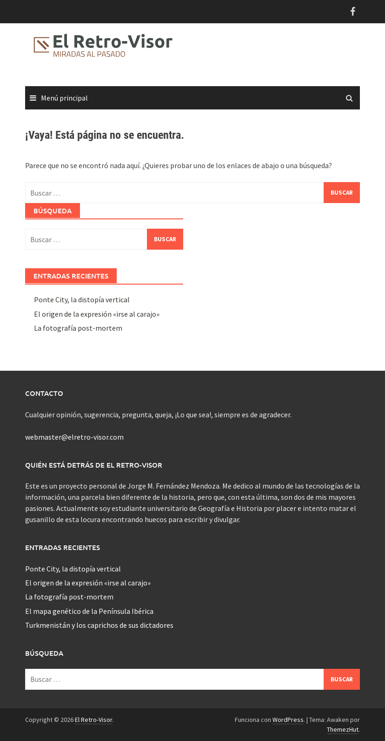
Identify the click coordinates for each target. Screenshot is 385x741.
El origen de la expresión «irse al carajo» (96, 314)
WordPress (288, 719)
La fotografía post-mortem (78, 328)
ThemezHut (342, 729)
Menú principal (64, 97)
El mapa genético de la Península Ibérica (89, 611)
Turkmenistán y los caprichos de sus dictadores (99, 625)
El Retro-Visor (93, 719)
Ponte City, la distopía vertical (82, 299)
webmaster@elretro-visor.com (74, 437)
